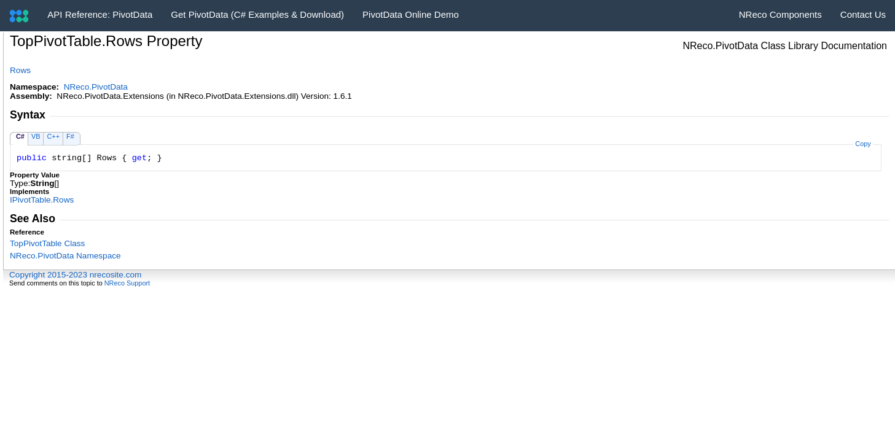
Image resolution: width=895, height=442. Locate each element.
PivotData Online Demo (410, 14)
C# (20, 136)
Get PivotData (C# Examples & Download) (257, 14)
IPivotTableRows (42, 199)
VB (36, 136)
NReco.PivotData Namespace (65, 255)
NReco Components (780, 14)
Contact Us (863, 14)
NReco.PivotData (96, 86)
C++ (53, 136)
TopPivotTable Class (47, 243)
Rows (20, 70)
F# (70, 136)
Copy (862, 143)
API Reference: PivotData (99, 14)
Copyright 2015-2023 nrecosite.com (75, 274)
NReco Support (127, 283)
